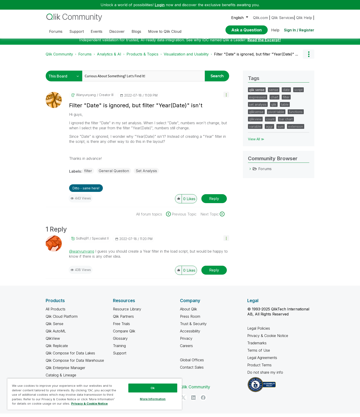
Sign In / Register (299, 30)
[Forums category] (250, 172)
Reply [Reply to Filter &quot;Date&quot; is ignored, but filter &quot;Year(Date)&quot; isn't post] (214, 202)
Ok (153, 388)
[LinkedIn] (193, 401)
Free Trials (121, 327)
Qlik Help (304, 17)
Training (119, 349)
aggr (269, 130)
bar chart (286, 122)
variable (255, 130)
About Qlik (188, 312)
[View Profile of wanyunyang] (86, 98)
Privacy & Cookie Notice (267, 339)
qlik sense (256, 93)
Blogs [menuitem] (136, 31)
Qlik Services (282, 17)
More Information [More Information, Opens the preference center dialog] (153, 399)
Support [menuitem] (76, 31)
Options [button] (308, 57)
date (286, 93)
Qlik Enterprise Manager (65, 371)
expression (257, 100)
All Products (55, 312)
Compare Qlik (124, 334)
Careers (186, 349)
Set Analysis (146, 174)
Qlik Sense (54, 327)
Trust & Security (193, 327)
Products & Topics (142, 57)
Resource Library (127, 312)
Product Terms (259, 368)
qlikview (255, 122)
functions (296, 115)
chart (274, 100)
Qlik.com (260, 17)
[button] (226, 98)
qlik (273, 108)
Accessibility (190, 334)
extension (295, 130)
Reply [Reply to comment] (214, 273)
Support (119, 356)
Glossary (120, 342)
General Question (114, 174)
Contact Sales (192, 370)
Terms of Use (258, 353)
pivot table (276, 115)
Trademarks (257, 346)
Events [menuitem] (96, 31)
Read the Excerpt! (264, 43)
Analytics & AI (109, 57)
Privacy (186, 342)
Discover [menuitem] (117, 31)
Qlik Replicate (57, 349)
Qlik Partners (123, 320)
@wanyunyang (81, 254)
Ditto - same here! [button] (86, 191)
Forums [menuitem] (55, 31)
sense (273, 93)
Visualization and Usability (186, 57)
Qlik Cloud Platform (62, 320)
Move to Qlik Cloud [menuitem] (164, 31)
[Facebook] (203, 401)
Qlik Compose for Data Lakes (70, 356)
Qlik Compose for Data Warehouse (75, 364)
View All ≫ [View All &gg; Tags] (256, 142)
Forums (85, 57)
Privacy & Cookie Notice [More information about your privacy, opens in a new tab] (89, 403)
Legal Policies (258, 331)
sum (281, 130)
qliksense (256, 115)
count (270, 122)
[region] (94, 394)
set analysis (258, 108)
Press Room (190, 320)
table (285, 108)
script (298, 93)
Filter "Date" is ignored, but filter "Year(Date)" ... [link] (256, 57)
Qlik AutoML (56, 334)
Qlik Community (59, 57)
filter (88, 174)
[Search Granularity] (65, 79)
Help (275, 30)
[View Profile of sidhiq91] (82, 242)
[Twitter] (183, 401)
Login (160, 5)
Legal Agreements (262, 361)
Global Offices (192, 363)
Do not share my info (265, 375)
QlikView (53, 342)
